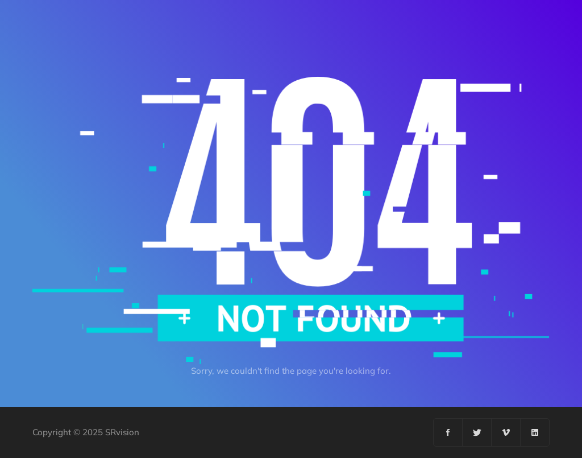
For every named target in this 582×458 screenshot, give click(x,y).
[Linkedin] (535, 432)
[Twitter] (477, 432)
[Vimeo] (506, 432)
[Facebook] (448, 432)
